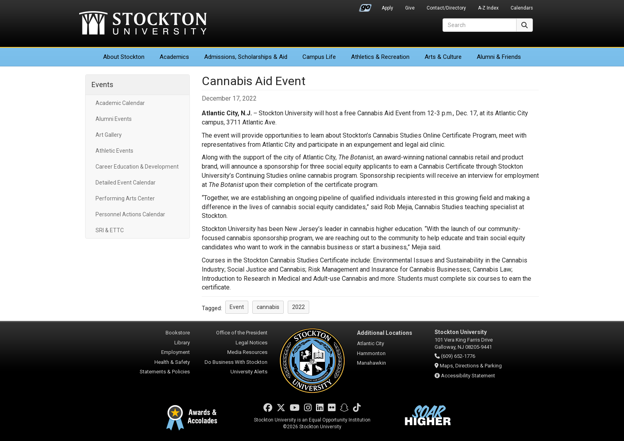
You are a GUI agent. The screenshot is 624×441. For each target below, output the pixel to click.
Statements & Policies (165, 372)
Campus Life (319, 56)
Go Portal (365, 6)
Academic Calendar (120, 103)
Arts (443, 56)
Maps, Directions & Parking (471, 366)
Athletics (380, 56)
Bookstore (178, 333)
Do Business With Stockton (236, 362)
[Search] (480, 25)
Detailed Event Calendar (126, 182)
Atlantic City (370, 343)
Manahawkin (371, 363)
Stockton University (143, 24)
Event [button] (237, 307)
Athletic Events (114, 151)
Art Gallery (109, 135)
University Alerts (248, 372)
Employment (175, 352)
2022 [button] (298, 307)
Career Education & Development (137, 166)
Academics (174, 56)
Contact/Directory (446, 8)
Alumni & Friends (499, 56)
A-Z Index (488, 8)
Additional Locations (384, 333)
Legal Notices (251, 343)
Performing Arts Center (125, 198)
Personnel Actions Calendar (130, 214)
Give (410, 8)
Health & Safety (172, 362)
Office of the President (241, 333)
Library (182, 343)
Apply (387, 8)
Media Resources (247, 352)
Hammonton (371, 353)
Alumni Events (114, 119)
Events (102, 84)
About (123, 56)
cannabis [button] (268, 307)
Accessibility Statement (468, 376)
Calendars (522, 8)
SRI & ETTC (110, 230)
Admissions (245, 56)
